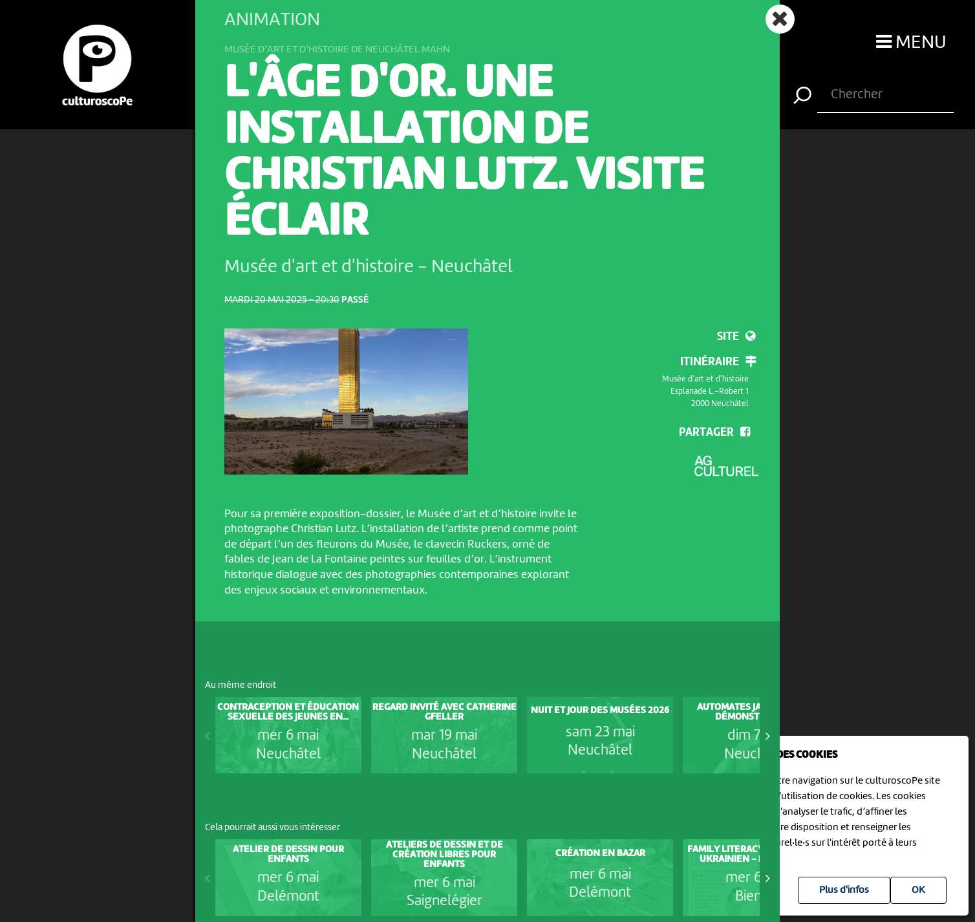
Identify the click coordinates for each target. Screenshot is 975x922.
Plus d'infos (844, 890)
